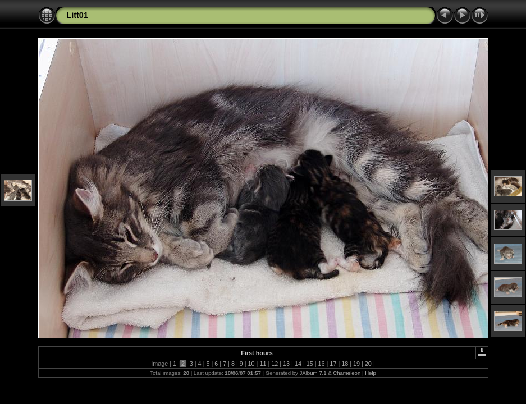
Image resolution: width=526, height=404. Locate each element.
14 (298, 363)
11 (263, 363)
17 (333, 363)
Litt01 (77, 15)
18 (345, 363)
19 (356, 363)
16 (322, 363)
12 (274, 363)
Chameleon (346, 373)
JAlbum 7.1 (312, 373)
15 (310, 363)
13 (286, 363)
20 (368, 363)
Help (370, 373)
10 (251, 363)
